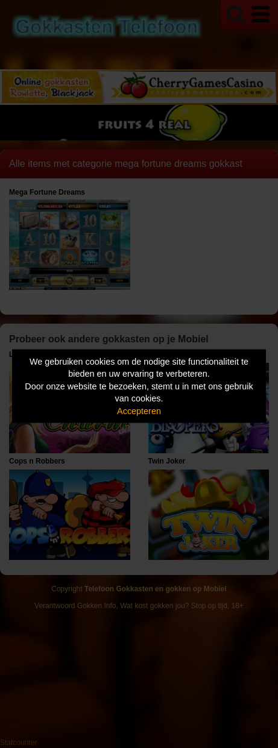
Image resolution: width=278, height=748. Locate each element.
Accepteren (139, 410)
